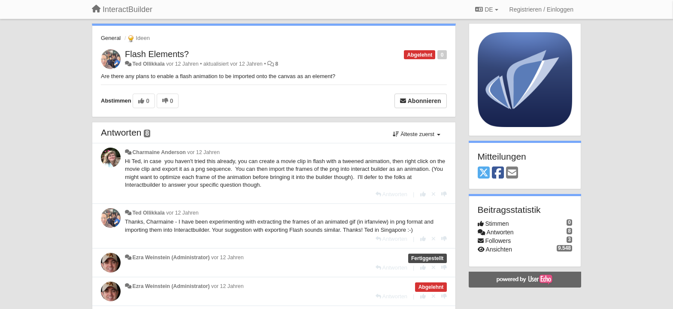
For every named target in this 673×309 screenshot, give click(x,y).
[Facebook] (498, 173)
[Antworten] (391, 194)
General (111, 38)
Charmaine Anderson (158, 152)
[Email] (512, 173)
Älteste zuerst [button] (416, 134)
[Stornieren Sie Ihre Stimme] (433, 194)
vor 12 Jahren (203, 152)
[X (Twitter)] (484, 173)
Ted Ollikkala (148, 64)
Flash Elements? (157, 54)
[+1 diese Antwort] (423, 194)
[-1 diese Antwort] (444, 194)
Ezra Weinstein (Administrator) (170, 257)
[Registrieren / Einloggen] (541, 9)
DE (486, 9)
